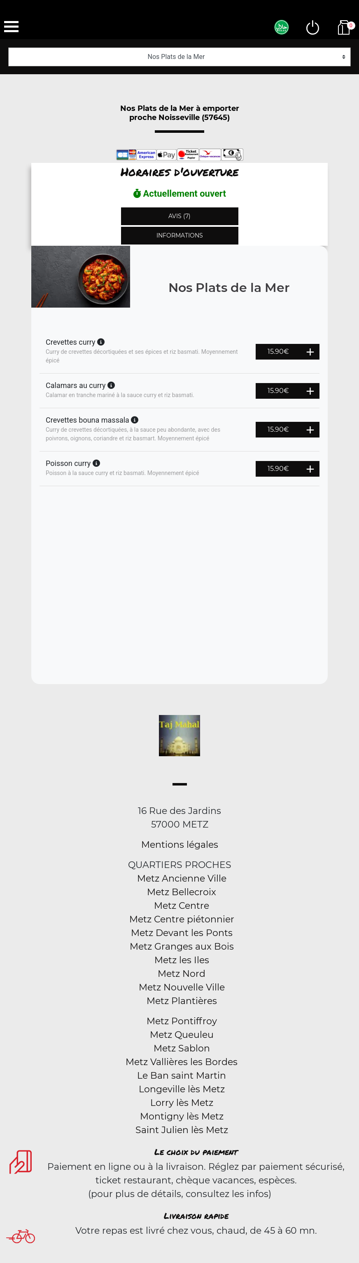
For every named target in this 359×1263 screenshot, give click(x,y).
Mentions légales (179, 844)
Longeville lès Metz (182, 1089)
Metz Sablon (182, 1048)
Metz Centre (181, 905)
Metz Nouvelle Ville (182, 987)
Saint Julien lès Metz (181, 1130)
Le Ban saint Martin (181, 1075)
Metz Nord (181, 973)
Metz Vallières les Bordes (182, 1062)
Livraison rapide (196, 1215)
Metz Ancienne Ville (181, 878)
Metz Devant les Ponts (182, 932)
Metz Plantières (182, 1001)
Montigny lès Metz (182, 1116)
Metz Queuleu (182, 1034)
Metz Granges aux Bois (182, 946)
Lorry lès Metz (181, 1102)
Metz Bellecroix (181, 892)
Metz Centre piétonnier (181, 919)
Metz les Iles (181, 960)
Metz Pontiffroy (182, 1021)
